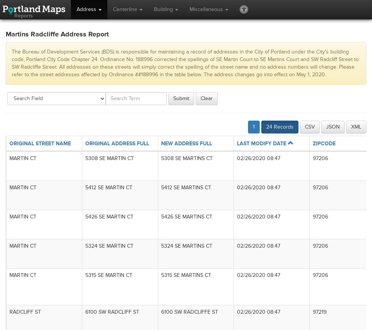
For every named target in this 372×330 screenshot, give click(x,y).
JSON (333, 127)
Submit (181, 98)
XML (356, 127)
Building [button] (166, 9)
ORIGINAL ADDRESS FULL (117, 143)
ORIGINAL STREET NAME (40, 143)
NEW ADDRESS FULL (186, 143)
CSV (310, 127)
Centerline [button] (128, 9)
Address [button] (89, 9)
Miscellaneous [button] (209, 9)
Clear (207, 98)
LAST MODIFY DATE (265, 143)
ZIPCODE (324, 143)
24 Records (280, 127)
